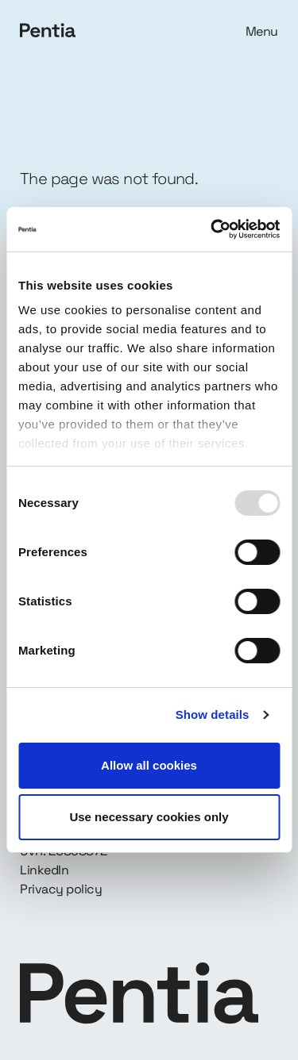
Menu (262, 31)
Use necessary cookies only (148, 817)
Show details (213, 714)
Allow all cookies (149, 765)
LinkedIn (44, 870)
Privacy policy (61, 889)
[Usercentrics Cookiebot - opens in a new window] (212, 229)
